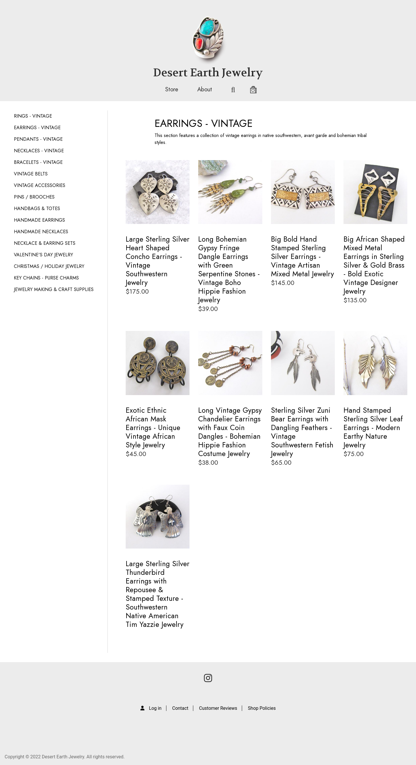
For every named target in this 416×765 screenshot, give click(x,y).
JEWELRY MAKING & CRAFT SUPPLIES (54, 289)
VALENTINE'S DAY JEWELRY (43, 254)
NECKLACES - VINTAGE (39, 150)
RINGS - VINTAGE (33, 116)
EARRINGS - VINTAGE (37, 127)
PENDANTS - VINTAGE (38, 139)
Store (171, 89)
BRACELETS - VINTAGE (38, 162)
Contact (180, 708)
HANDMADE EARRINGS (39, 220)
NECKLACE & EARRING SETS (44, 243)
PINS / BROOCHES (34, 197)
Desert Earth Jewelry (208, 73)
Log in (155, 708)
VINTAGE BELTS (31, 174)
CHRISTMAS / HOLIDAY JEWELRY (49, 266)
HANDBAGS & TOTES (37, 208)
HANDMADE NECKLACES (41, 231)
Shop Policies (262, 708)
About (204, 89)
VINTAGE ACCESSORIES (39, 185)
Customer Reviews (218, 708)
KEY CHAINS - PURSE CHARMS (46, 278)
